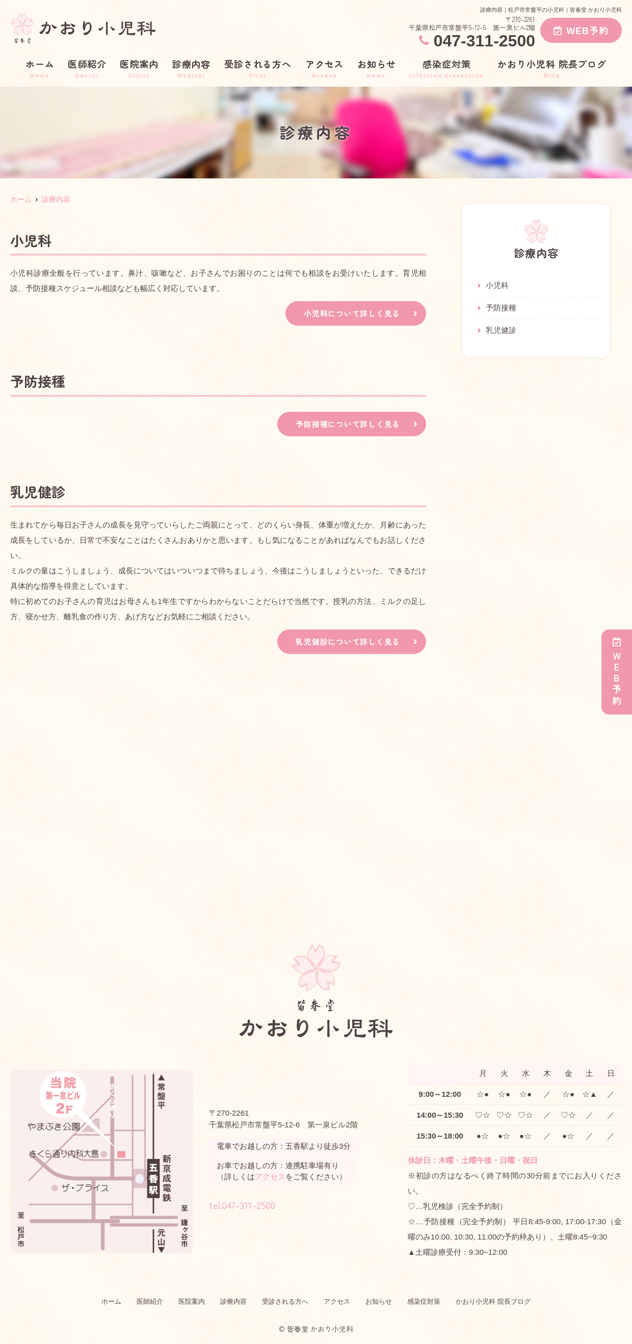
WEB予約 (581, 30)
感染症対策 (446, 68)
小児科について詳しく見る (349, 314)
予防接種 (501, 308)
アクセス (324, 68)
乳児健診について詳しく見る (344, 643)
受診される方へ (258, 68)
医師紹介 (87, 68)
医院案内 (139, 68)
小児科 (497, 285)
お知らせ (376, 68)
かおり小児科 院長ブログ (552, 68)
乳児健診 (501, 331)
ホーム (40, 68)
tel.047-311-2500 (268, 1204)
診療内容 (191, 68)
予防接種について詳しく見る (344, 425)
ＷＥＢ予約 (616, 672)
